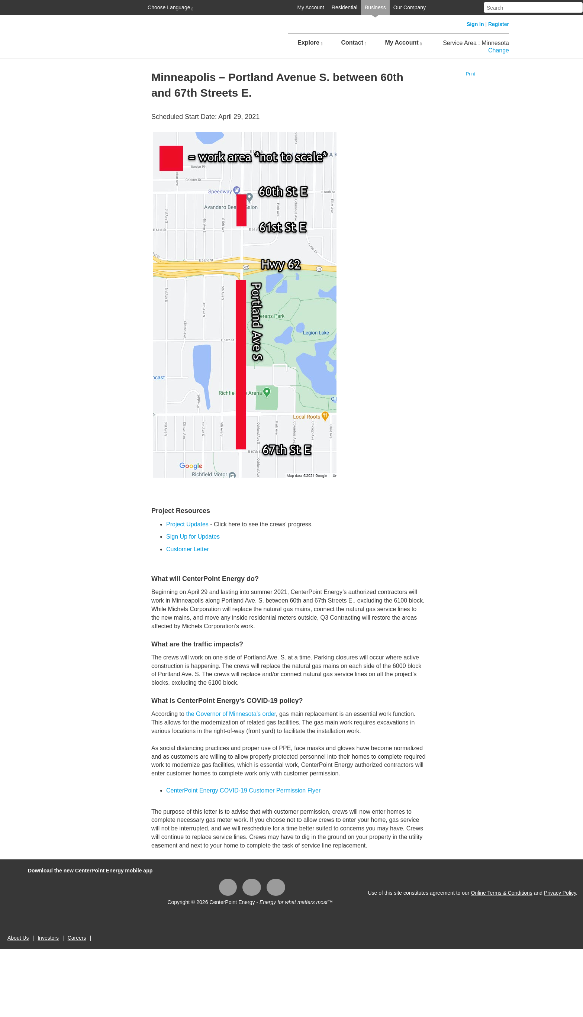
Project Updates (187, 524)
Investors (48, 938)
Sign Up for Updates (193, 536)
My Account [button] (403, 42)
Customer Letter (187, 549)
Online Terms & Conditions (501, 893)
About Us (18, 938)
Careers (77, 938)
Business (375, 7)
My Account (310, 7)
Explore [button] (309, 42)
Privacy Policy (560, 893)
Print (470, 74)
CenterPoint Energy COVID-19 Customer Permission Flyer (243, 790)
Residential (344, 7)
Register (498, 24)
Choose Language (169, 7)
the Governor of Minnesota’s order (231, 714)
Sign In (475, 24)
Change (498, 50)
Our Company (409, 7)
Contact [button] (353, 42)
